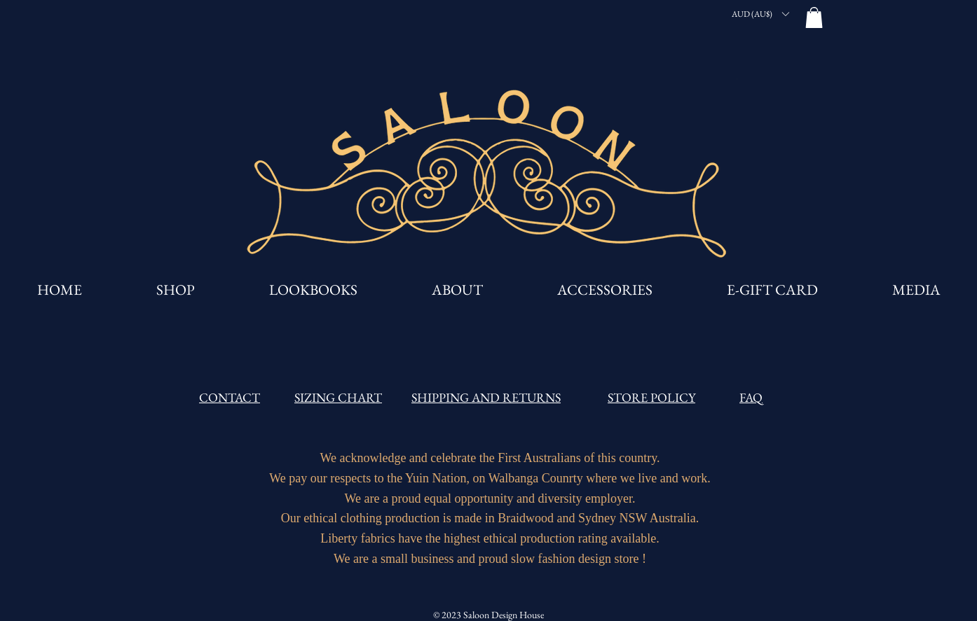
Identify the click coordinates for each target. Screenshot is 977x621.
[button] (760, 14)
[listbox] (760, 14)
